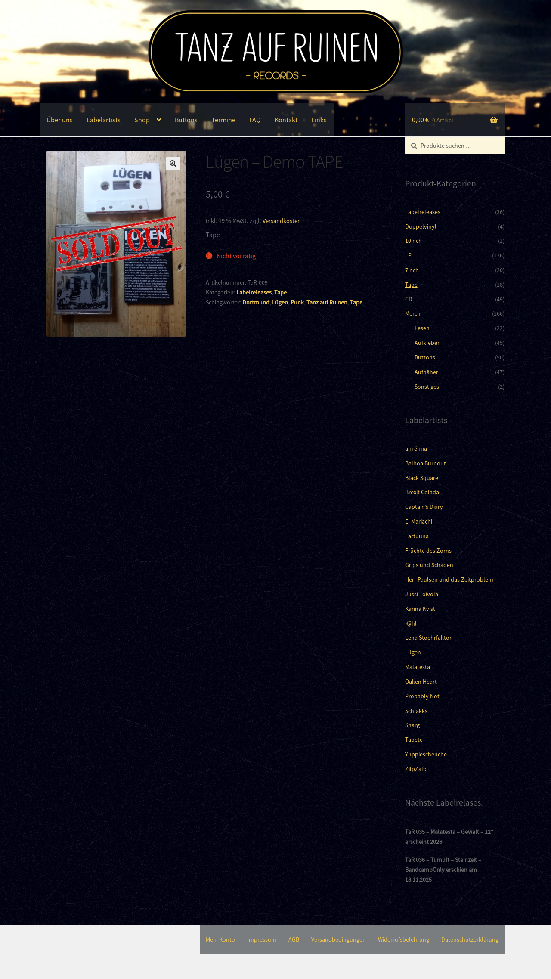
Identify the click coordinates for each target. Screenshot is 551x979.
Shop (142, 119)
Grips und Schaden (429, 565)
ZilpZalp (416, 769)
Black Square (421, 478)
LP (408, 255)
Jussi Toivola (421, 594)
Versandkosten (282, 221)
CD (408, 299)
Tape (280, 292)
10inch (413, 241)
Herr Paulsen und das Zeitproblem (449, 579)
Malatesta (417, 667)
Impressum (261, 939)
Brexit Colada (422, 492)
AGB (293, 939)
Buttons (186, 119)
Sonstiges (427, 386)
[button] (173, 163)
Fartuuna (417, 536)
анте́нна (416, 448)
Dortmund (255, 302)
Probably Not (422, 696)
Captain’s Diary (424, 507)
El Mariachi (418, 521)
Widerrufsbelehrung (403, 939)
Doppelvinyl (420, 226)
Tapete (414, 740)
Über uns (59, 119)
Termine (223, 119)
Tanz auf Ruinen (326, 302)
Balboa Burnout (425, 463)
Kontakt (286, 119)
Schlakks (416, 711)
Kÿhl (411, 623)
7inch (412, 270)
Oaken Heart (421, 681)
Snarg (412, 725)
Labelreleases (254, 292)
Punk (297, 302)
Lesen (422, 328)
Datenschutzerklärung (469, 939)
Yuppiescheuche (426, 754)
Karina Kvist (420, 609)
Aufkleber (427, 343)
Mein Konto (220, 939)
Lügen (280, 302)
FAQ (255, 119)
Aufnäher (426, 372)
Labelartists (104, 119)
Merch (413, 313)
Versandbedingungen (338, 939)
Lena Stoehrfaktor (428, 637)
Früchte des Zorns (428, 551)
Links (319, 119)
